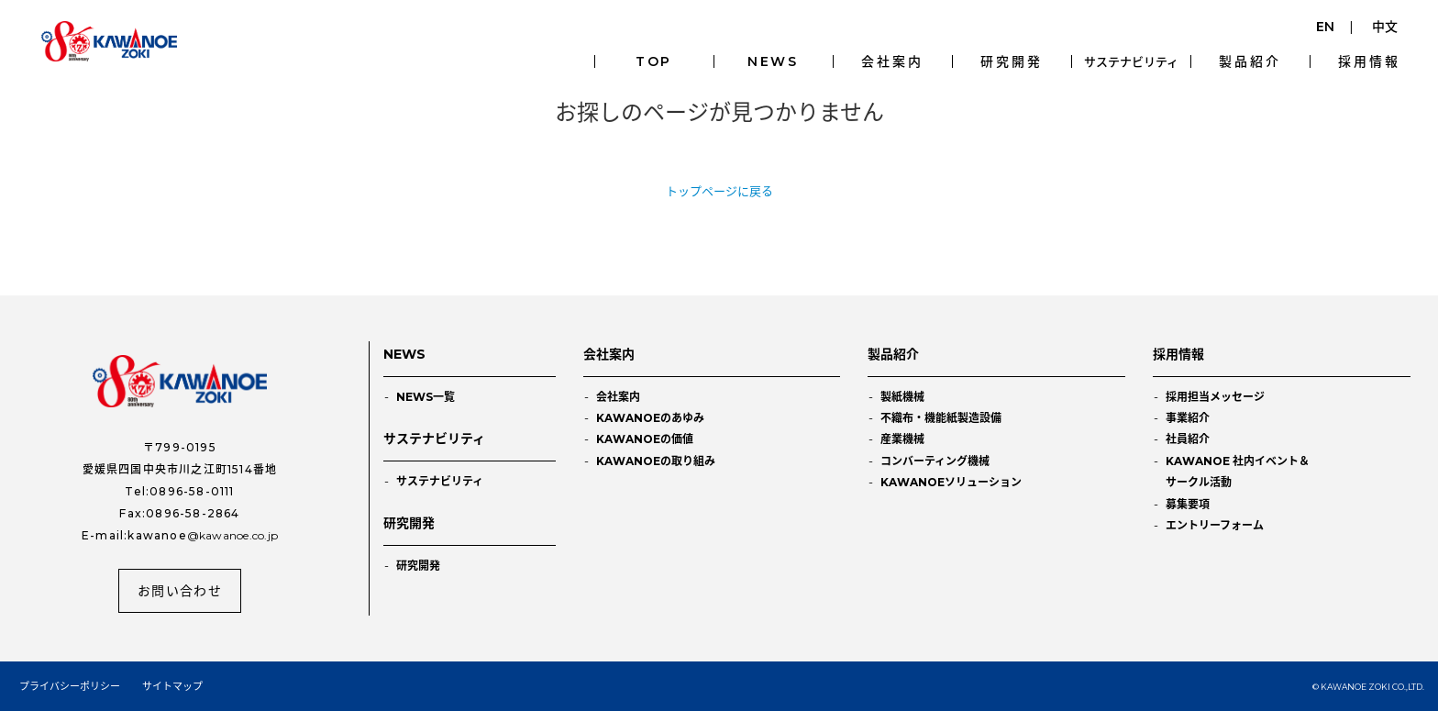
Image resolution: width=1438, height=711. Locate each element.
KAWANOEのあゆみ (650, 418)
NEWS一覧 (425, 397)
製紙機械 (902, 397)
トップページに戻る (719, 190)
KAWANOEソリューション (951, 482)
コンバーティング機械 (935, 461)
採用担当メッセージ (1215, 397)
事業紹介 (1188, 418)
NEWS (773, 61)
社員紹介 (1188, 439)
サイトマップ (172, 686)
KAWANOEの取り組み (655, 461)
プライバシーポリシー (69, 686)
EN (1325, 26)
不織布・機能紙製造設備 (940, 418)
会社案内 (892, 61)
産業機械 (902, 439)
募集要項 (1188, 504)
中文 (1385, 26)
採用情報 (1368, 61)
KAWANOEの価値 (644, 439)
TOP (654, 61)
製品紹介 (1249, 61)
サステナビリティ (1131, 61)
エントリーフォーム (1215, 525)
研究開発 (1011, 61)
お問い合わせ (180, 591)
